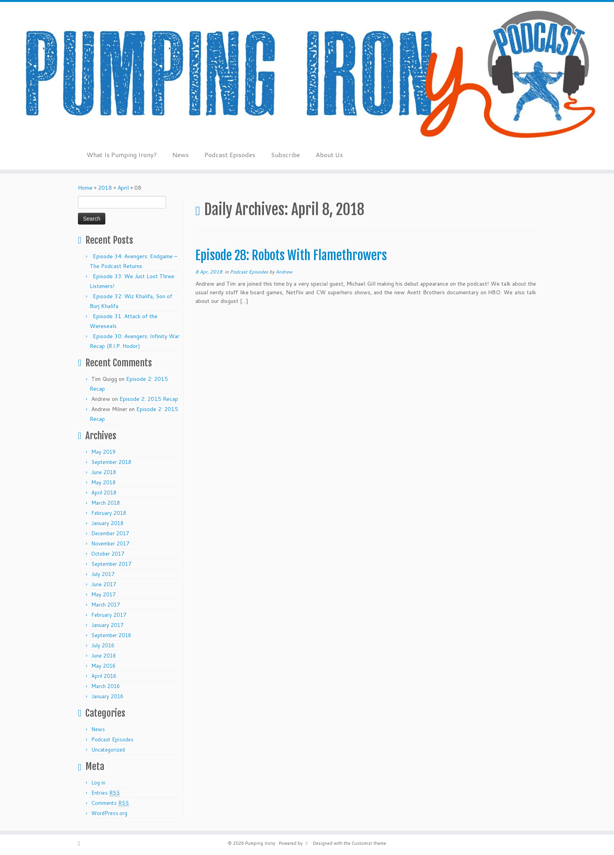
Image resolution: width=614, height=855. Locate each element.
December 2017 (110, 533)
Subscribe (285, 154)
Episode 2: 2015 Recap (148, 399)
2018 (105, 188)
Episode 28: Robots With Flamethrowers (291, 255)
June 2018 (103, 472)
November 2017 (110, 543)
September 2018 (111, 462)
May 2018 (103, 482)
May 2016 (103, 665)
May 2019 (103, 451)
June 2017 (103, 584)
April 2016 (103, 675)
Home (85, 188)
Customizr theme (369, 843)
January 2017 (107, 625)
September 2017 (111, 563)
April (123, 188)
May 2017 (103, 594)
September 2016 (111, 635)
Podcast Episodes (229, 154)
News (180, 154)
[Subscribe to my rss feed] (81, 843)
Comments (110, 803)
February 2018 (108, 512)
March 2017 (105, 604)
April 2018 (103, 492)
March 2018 (105, 502)
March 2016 (105, 686)
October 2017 (107, 553)
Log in (98, 782)
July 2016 (102, 645)
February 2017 (108, 614)
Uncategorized (108, 749)
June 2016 (103, 655)
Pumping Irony (260, 843)
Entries (105, 793)
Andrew (284, 271)
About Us (329, 154)
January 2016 (107, 696)
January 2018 (107, 523)
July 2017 (102, 574)
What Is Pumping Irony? (122, 154)
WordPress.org (109, 813)
